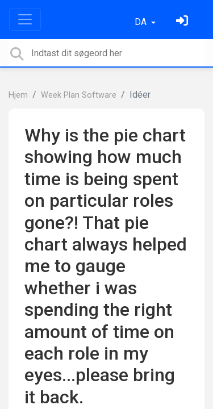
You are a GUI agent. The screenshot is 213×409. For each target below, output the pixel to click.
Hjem (18, 95)
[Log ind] (183, 22)
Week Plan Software (78, 95)
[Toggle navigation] (25, 19)
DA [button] (142, 21)
